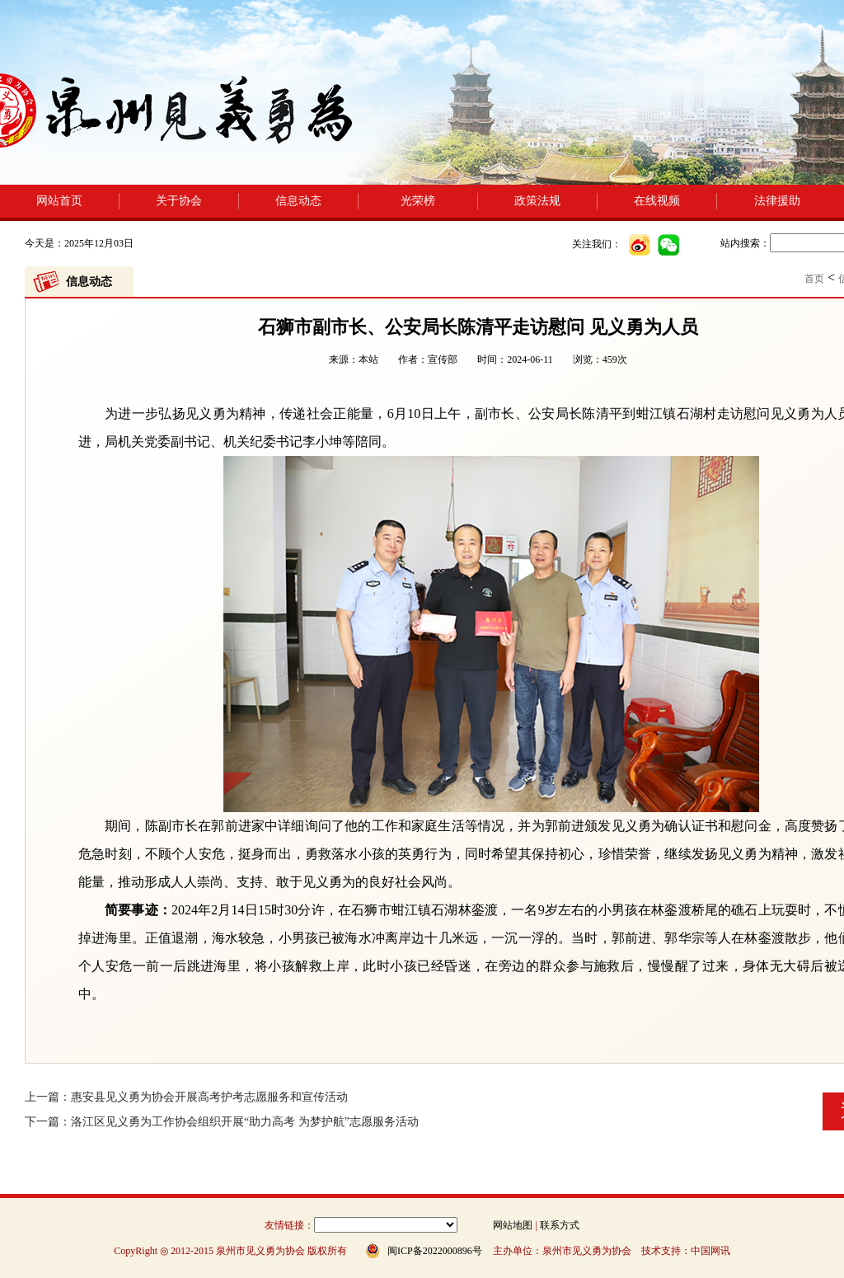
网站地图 (512, 1225)
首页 (814, 278)
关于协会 (179, 201)
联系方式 (559, 1225)
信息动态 (298, 201)
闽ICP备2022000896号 (434, 1251)
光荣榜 (418, 201)
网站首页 (59, 201)
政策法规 (537, 201)
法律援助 (777, 201)
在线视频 (657, 201)
